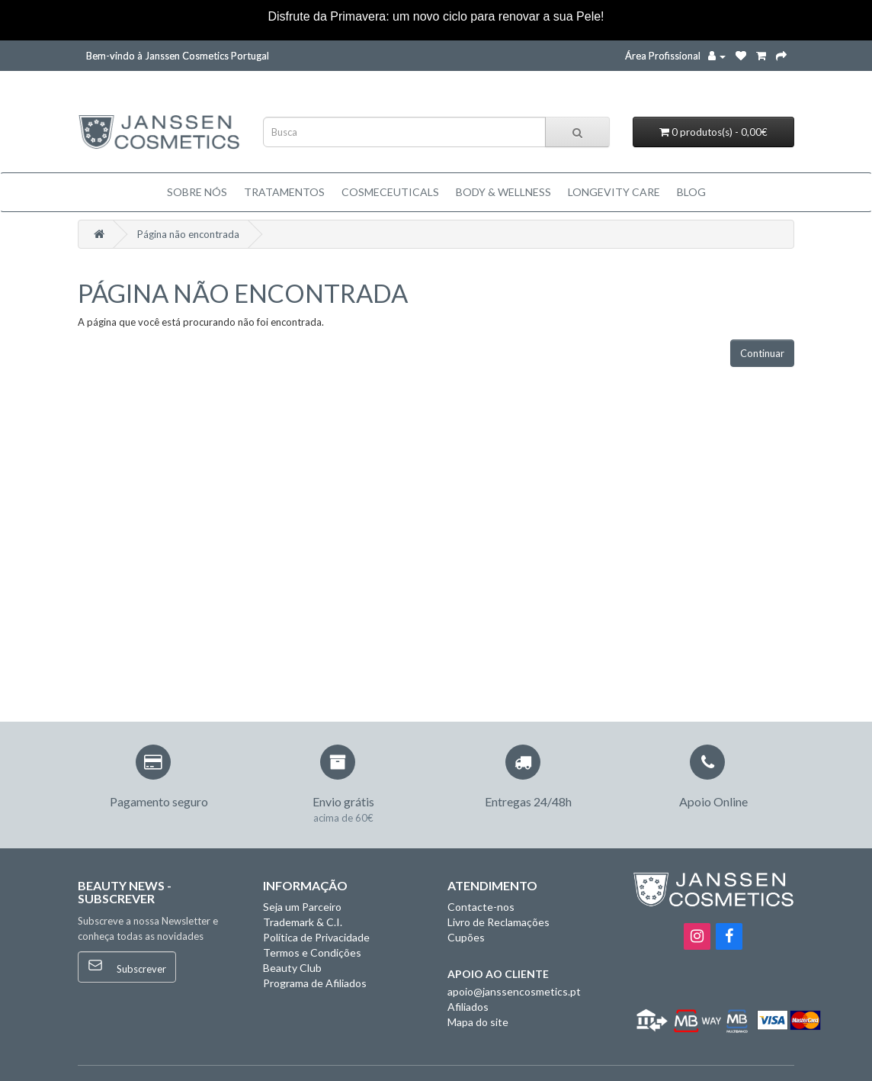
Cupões (466, 937)
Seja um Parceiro (302, 906)
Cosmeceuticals (390, 191)
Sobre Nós (197, 191)
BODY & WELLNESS (503, 191)
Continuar (762, 353)
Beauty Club (292, 967)
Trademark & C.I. (302, 921)
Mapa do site (477, 1021)
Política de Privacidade (316, 937)
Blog (691, 191)
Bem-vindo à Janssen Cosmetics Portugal (177, 56)
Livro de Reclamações (498, 921)
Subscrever (127, 966)
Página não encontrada (188, 234)
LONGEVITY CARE (614, 191)
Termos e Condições (312, 952)
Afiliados (468, 1006)
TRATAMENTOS (284, 191)
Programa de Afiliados (315, 982)
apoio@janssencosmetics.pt (514, 991)
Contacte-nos (481, 906)
